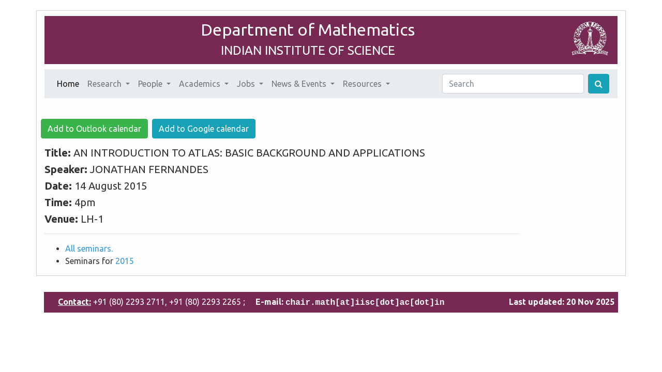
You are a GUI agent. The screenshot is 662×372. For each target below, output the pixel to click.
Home (70, 82)
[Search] (513, 84)
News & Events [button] (300, 83)
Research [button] (105, 83)
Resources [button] (363, 83)
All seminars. (89, 248)
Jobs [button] (247, 83)
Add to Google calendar (204, 128)
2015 (124, 261)
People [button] (151, 83)
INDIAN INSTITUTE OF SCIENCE (308, 50)
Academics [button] (200, 83)
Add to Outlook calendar (94, 128)
